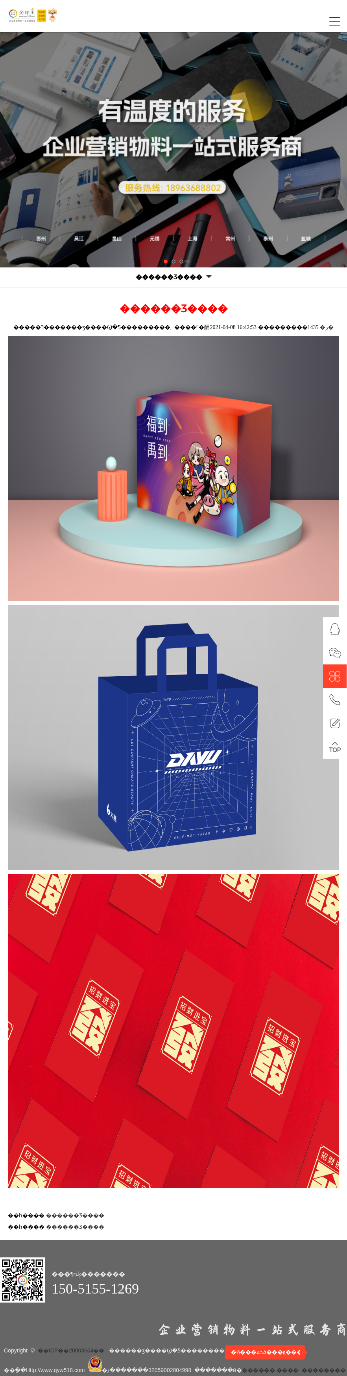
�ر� (327, 327)
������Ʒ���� (75, 1216)
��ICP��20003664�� (71, 1350)
